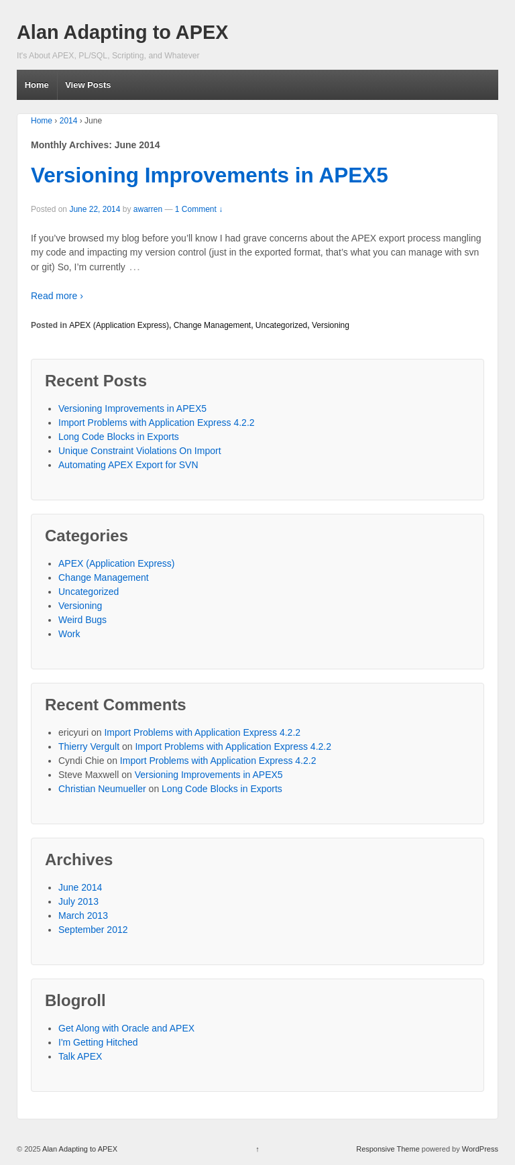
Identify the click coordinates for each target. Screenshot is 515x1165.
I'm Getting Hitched (98, 1042)
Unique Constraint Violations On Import (139, 450)
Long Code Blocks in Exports (118, 436)
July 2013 (78, 901)
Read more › (57, 295)
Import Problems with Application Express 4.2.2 (156, 422)
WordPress (480, 1149)
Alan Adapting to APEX (122, 32)
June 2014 (80, 887)
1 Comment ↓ (199, 209)
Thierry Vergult (88, 746)
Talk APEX (80, 1056)
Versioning (330, 325)
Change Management (212, 325)
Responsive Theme (388, 1149)
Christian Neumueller (102, 788)
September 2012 (93, 929)
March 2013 (83, 915)
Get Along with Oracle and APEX (126, 1028)
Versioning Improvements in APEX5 (209, 175)
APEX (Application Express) (119, 325)
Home (37, 85)
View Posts (88, 85)
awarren (147, 209)
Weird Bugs (82, 619)
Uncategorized (281, 325)
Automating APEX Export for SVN (128, 464)
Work (69, 633)
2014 (69, 120)
